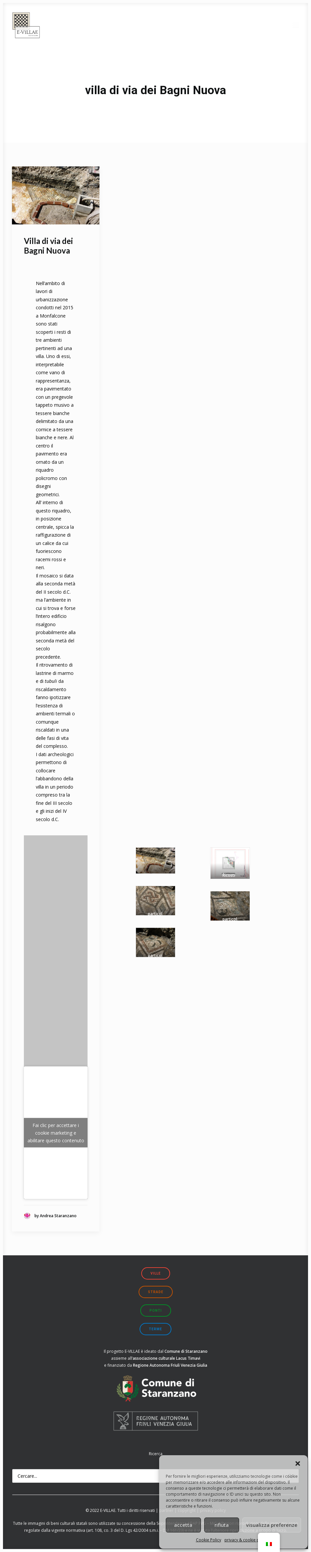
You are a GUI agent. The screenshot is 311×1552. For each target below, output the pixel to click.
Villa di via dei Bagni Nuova (48, 245)
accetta (183, 1525)
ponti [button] (156, 1310)
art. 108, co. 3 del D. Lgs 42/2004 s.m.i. (123, 1530)
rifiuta (222, 1525)
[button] (297, 1463)
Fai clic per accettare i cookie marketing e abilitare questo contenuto (56, 1133)
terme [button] (155, 1329)
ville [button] (156, 1273)
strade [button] (155, 1292)
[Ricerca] (155, 1476)
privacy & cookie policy (246, 1540)
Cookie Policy (208, 1540)
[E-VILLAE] (26, 25)
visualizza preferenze (271, 1525)
